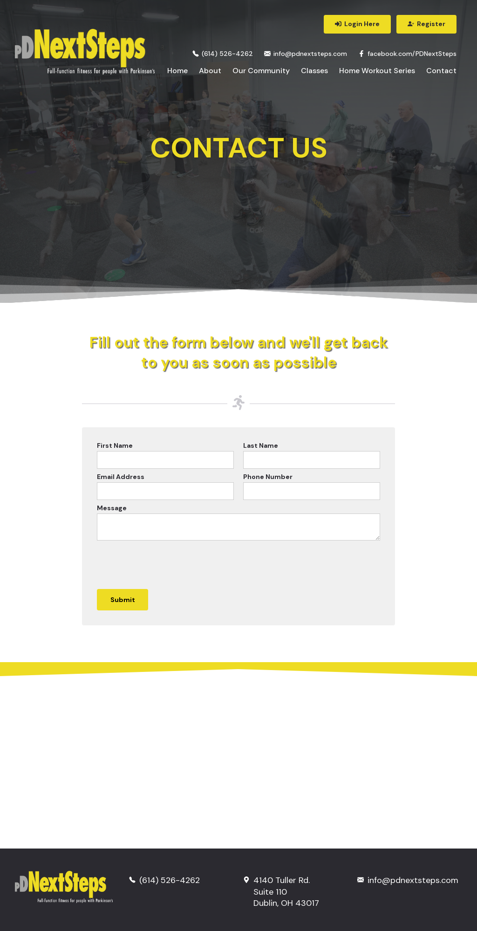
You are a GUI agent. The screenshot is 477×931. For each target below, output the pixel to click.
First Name (115, 445)
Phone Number (268, 476)
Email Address (120, 476)
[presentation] (167, 563)
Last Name (260, 445)
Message (112, 508)
